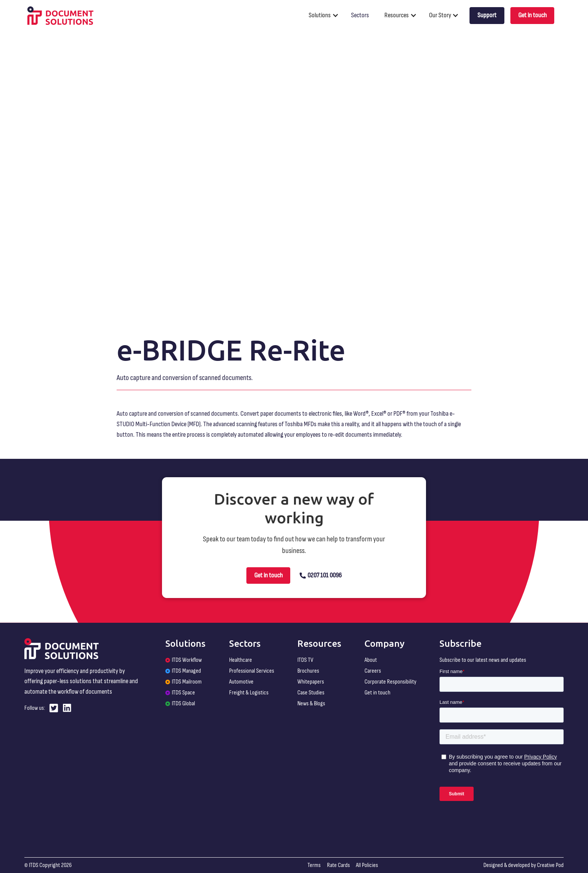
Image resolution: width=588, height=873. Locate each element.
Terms (314, 865)
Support (486, 15)
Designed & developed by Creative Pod (523, 865)
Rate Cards (338, 865)
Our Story (440, 15)
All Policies (367, 865)
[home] (60, 15)
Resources (396, 15)
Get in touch (532, 15)
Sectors (360, 15)
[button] (326, 15)
